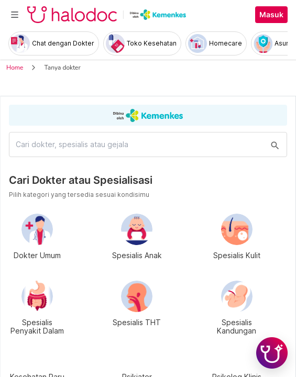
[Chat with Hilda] (272, 353)
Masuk (271, 14)
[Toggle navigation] (14, 14)
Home (14, 67)
